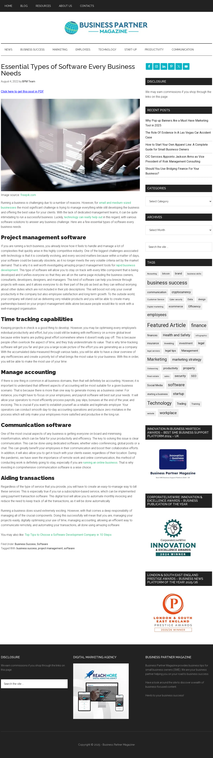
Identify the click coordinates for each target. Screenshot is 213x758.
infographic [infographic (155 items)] (201, 335)
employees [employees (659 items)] (157, 314)
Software (42, 544)
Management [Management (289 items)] (189, 350)
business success (26, 548)
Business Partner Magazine (106, 27)
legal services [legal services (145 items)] (153, 351)
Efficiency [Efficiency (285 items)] (194, 306)
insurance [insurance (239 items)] (153, 343)
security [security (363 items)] (180, 376)
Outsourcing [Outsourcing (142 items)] (152, 368)
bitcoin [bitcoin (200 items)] (166, 273)
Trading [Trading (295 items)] (181, 403)
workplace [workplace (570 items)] (168, 413)
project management (50, 548)
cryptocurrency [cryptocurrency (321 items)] (181, 292)
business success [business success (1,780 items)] (167, 283)
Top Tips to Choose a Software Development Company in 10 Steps (68, 534)
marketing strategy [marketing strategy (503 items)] (186, 359)
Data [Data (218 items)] (190, 299)
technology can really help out (83, 217)
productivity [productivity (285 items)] (170, 368)
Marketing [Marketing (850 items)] (157, 359)
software (69, 548)
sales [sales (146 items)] (166, 376)
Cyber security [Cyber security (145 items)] (175, 299)
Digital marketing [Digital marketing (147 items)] (155, 307)
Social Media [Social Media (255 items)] (155, 385)
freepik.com (28, 195)
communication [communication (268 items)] (156, 292)
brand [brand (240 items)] (178, 273)
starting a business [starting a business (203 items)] (157, 394)
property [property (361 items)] (189, 368)
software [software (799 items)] (176, 384)
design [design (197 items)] (202, 299)
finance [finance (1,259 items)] (198, 325)
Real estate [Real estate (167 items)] (153, 376)
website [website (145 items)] (150, 413)
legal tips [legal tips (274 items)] (170, 350)
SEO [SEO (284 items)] (193, 376)
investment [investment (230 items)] (186, 343)
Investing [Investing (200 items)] (169, 343)
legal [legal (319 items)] (201, 343)
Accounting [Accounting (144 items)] (152, 274)
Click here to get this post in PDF (22, 91)
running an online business (100, 462)
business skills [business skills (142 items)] (194, 274)
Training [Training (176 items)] (196, 404)
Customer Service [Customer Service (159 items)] (155, 299)
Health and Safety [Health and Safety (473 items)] (176, 335)
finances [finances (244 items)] (152, 335)
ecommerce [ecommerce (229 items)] (176, 306)
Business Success (25, 544)
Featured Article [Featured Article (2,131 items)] (166, 325)
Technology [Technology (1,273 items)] (159, 403)
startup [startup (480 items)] (178, 394)
